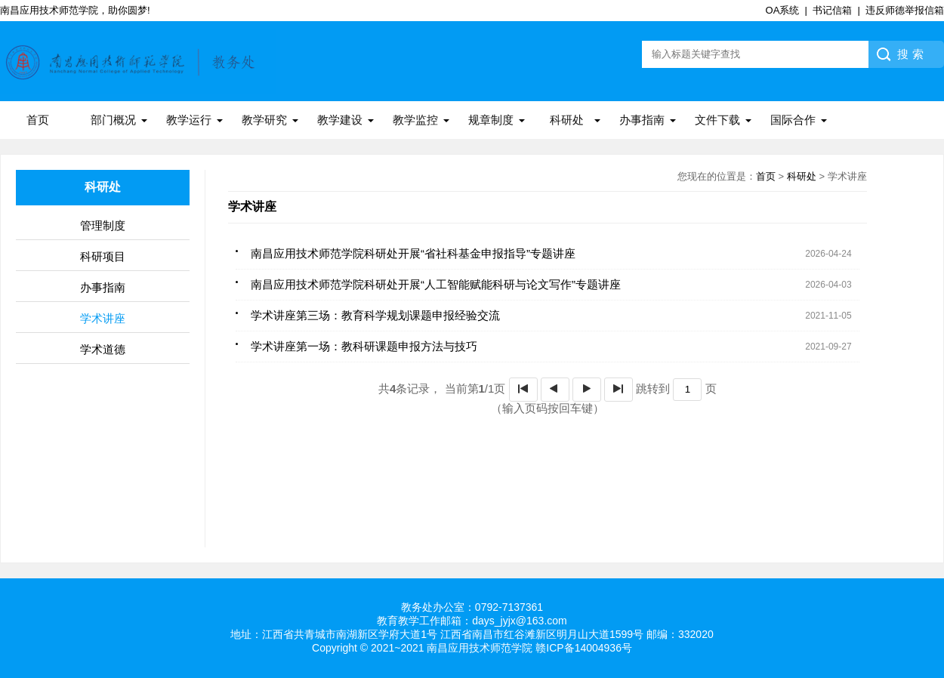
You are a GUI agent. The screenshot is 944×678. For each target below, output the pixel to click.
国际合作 (793, 119)
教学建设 (339, 119)
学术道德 (102, 349)
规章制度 (491, 119)
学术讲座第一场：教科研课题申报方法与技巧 (364, 346)
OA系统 (783, 10)
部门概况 (113, 119)
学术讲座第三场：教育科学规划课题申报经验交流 (375, 315)
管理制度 (102, 225)
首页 (37, 119)
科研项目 (102, 256)
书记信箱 (832, 10)
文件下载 (717, 119)
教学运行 (188, 119)
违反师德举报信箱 (904, 10)
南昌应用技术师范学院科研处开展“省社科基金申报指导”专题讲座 (413, 253)
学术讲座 (102, 318)
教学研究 (264, 119)
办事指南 (642, 119)
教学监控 (415, 119)
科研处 (567, 119)
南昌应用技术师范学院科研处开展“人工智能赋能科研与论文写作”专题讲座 (436, 284)
